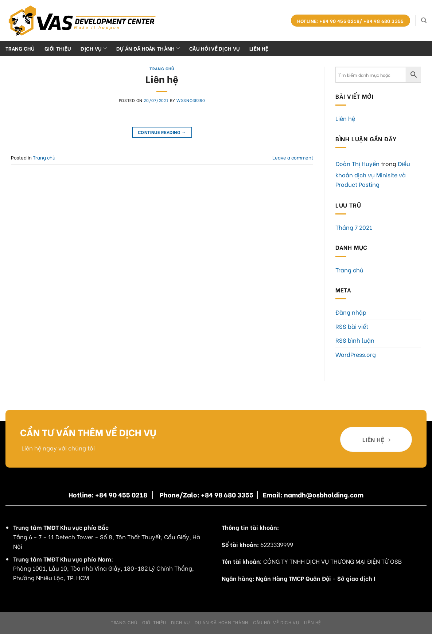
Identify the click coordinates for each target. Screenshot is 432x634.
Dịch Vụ (94, 48)
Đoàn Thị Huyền (357, 163)
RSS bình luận (354, 340)
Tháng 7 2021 (353, 227)
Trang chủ (20, 48)
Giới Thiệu (57, 48)
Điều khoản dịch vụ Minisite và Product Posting (372, 173)
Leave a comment (292, 157)
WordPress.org (355, 354)
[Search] (424, 20)
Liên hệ (258, 48)
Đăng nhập (350, 312)
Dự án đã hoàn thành (148, 48)
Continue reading (162, 132)
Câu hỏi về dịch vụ (214, 48)
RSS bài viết (351, 326)
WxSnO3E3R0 (190, 100)
